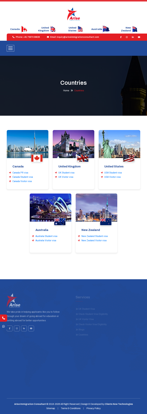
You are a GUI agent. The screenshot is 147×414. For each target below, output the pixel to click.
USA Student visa (113, 172)
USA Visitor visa (112, 177)
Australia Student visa (46, 236)
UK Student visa (66, 172)
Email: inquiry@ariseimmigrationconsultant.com (72, 37)
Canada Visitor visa (22, 181)
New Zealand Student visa (94, 236)
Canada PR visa (20, 172)
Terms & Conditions (71, 408)
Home (66, 90)
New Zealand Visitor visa (94, 240)
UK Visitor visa (65, 177)
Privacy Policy (93, 408)
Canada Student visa (22, 177)
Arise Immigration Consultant (30, 404)
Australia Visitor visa (45, 240)
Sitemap (50, 408)
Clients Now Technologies (119, 404)
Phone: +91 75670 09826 (25, 37)
